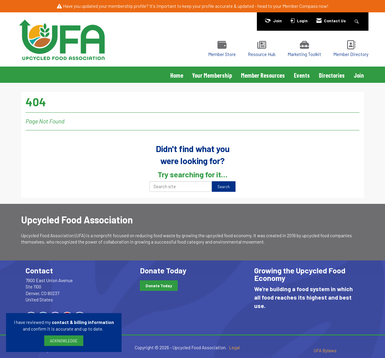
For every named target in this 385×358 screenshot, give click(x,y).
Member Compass (300, 6)
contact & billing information (83, 322)
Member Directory (350, 54)
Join (359, 75)
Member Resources (263, 75)
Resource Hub (262, 54)
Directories (332, 75)
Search (223, 186)
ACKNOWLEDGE (64, 340)
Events (302, 75)
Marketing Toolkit (304, 54)
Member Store (222, 54)
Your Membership (212, 75)
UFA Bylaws (325, 350)
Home (176, 75)
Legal (234, 347)
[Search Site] (357, 20)
